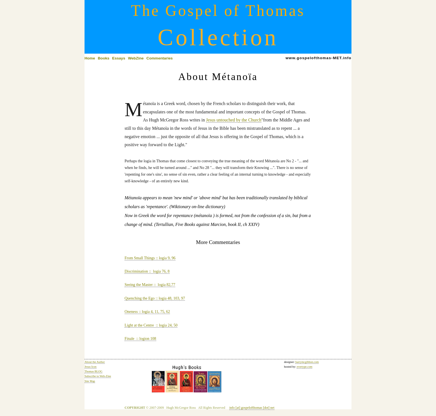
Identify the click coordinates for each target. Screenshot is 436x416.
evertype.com (304, 366)
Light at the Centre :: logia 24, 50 (151, 325)
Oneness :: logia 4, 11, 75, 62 (147, 312)
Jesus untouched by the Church (233, 120)
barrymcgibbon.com (307, 361)
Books (104, 58)
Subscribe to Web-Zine (98, 376)
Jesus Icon (90, 366)
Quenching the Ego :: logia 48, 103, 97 (155, 298)
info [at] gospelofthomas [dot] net (251, 408)
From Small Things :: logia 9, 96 (150, 258)
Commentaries (160, 58)
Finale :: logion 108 (140, 339)
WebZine (135, 58)
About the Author (95, 361)
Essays (118, 58)
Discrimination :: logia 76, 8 (147, 271)
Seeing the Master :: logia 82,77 (150, 285)
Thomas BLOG (93, 371)
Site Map (90, 381)
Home (90, 58)
